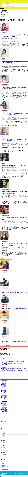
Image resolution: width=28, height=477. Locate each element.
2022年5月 (4, 389)
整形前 (10, 41)
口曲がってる (24, 39)
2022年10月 (4, 383)
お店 (20, 38)
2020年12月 (4, 409)
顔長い (8, 145)
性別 (7, 41)
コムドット (21, 64)
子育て (8, 196)
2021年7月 (4, 401)
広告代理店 (17, 196)
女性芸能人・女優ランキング (5, 350)
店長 (10, 170)
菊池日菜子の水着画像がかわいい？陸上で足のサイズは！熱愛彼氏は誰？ (14, 308)
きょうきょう (16, 64)
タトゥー (24, 143)
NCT (10, 143)
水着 (26, 66)
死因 (25, 92)
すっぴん (5, 39)
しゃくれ (15, 143)
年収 (8, 170)
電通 (9, 197)
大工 (10, 144)
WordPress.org (5, 469)
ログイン (4, 465)
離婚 (6, 197)
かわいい (23, 38)
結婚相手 (9, 119)
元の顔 (19, 39)
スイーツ (12, 39)
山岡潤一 (12, 196)
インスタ (13, 247)
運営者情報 (4, 11)
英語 (18, 93)
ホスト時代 (20, 169)
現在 (21, 222)
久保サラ (17, 221)
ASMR (10, 38)
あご (12, 143)
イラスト (20, 195)
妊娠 (5, 222)
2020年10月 (4, 411)
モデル (7, 66)
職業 (23, 144)
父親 (5, 93)
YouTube (14, 38)
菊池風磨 (21, 93)
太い (22, 66)
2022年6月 (4, 387)
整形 (17, 144)
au (15, 91)
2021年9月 (4, 398)
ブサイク (16, 39)
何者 (23, 195)
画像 (18, 41)
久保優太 (21, 221)
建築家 (12, 144)
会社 (26, 117)
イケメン (18, 117)
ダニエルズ (23, 117)
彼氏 (24, 66)
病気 (11, 93)
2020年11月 (4, 410)
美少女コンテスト (20, 248)
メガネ (24, 169)
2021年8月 (4, 399)
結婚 (5, 119)
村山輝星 (20, 92)
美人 (13, 93)
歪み (13, 41)
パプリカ (4, 92)
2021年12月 (4, 395)
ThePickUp (2, 8)
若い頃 (24, 170)
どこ (16, 195)
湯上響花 (4, 67)
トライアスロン (24, 91)
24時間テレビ (12, 91)
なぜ (9, 39)
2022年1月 (4, 393)
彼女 (15, 144)
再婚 (25, 195)
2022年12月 (4, 380)
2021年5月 (4, 403)
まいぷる (14, 117)
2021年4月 (4, 404)
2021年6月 (4, 402)
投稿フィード (5, 466)
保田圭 (13, 66)
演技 (11, 248)
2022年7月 (4, 386)
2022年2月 (4, 392)
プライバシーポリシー (6, 12)
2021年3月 (4, 405)
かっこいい (12, 169)
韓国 (26, 144)
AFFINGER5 (2, 474)
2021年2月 (4, 407)
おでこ (17, 38)
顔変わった (25, 93)
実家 (9, 222)
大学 (19, 66)
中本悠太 (6, 144)
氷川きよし (17, 118)
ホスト (16, 169)
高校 (15, 67)
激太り (15, 222)
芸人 (12, 119)
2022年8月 (4, 385)
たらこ (10, 247)
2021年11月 (4, 396)
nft (9, 195)
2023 (10, 221)
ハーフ (17, 247)
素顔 (3, 119)
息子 (21, 196)
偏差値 (16, 66)
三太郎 (7, 92)
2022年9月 (4, 384)
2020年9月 (4, 413)
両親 (24, 247)
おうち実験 (13, 195)
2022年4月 (4, 390)
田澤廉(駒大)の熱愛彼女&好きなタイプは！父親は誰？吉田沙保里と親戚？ (14, 292)
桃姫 (23, 92)
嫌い (10, 92)
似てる (10, 66)
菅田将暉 (15, 119)
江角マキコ (22, 118)
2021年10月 (4, 397)
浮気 (13, 222)
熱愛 (7, 67)
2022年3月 (4, 391)
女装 (6, 118)
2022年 (3, 15)
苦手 (15, 93)
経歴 (18, 170)
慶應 (15, 92)
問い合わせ (4, 10)
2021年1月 (4, 408)
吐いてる (4, 41)
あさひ (10, 117)
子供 (10, 118)
